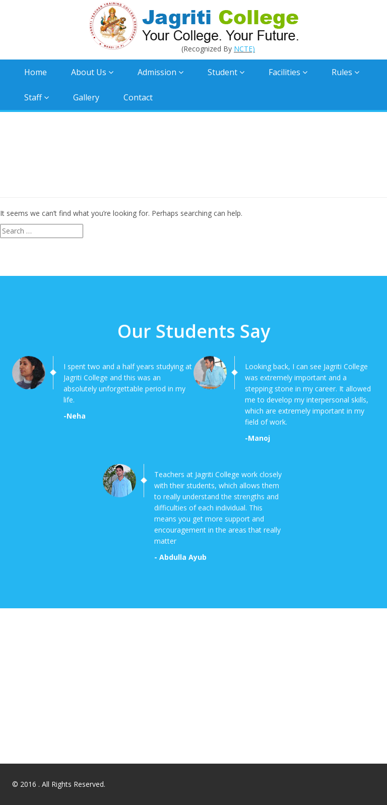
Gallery (86, 97)
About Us (92, 72)
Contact (138, 97)
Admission (160, 72)
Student (226, 72)
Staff (36, 97)
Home (35, 72)
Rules (345, 72)
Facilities (288, 72)
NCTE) (244, 48)
